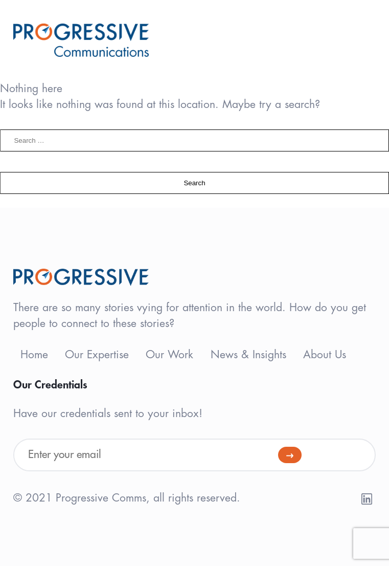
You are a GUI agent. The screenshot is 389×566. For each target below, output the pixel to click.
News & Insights (248, 355)
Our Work (169, 355)
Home (34, 355)
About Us (324, 355)
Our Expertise (97, 355)
